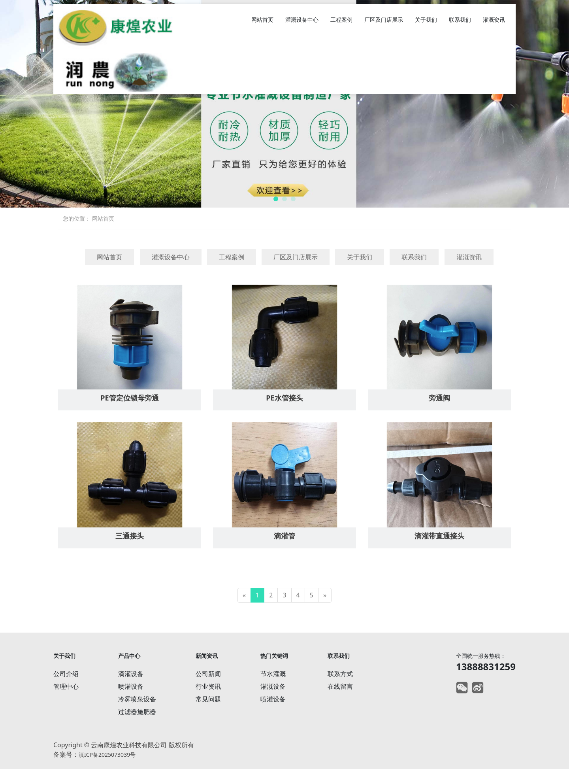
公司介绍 (66, 673)
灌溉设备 (273, 686)
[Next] (325, 595)
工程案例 (341, 19)
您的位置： (76, 218)
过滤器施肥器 (137, 711)
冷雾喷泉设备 (137, 699)
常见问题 (208, 699)
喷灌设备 (130, 686)
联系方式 (340, 673)
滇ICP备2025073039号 (107, 754)
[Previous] (244, 595)
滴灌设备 (130, 673)
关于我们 (426, 19)
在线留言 (340, 686)
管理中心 (66, 686)
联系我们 (460, 19)
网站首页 (262, 19)
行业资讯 (208, 686)
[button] (275, 199)
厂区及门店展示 (383, 19)
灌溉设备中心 (301, 19)
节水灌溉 (273, 673)
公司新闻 (208, 673)
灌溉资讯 (494, 19)
